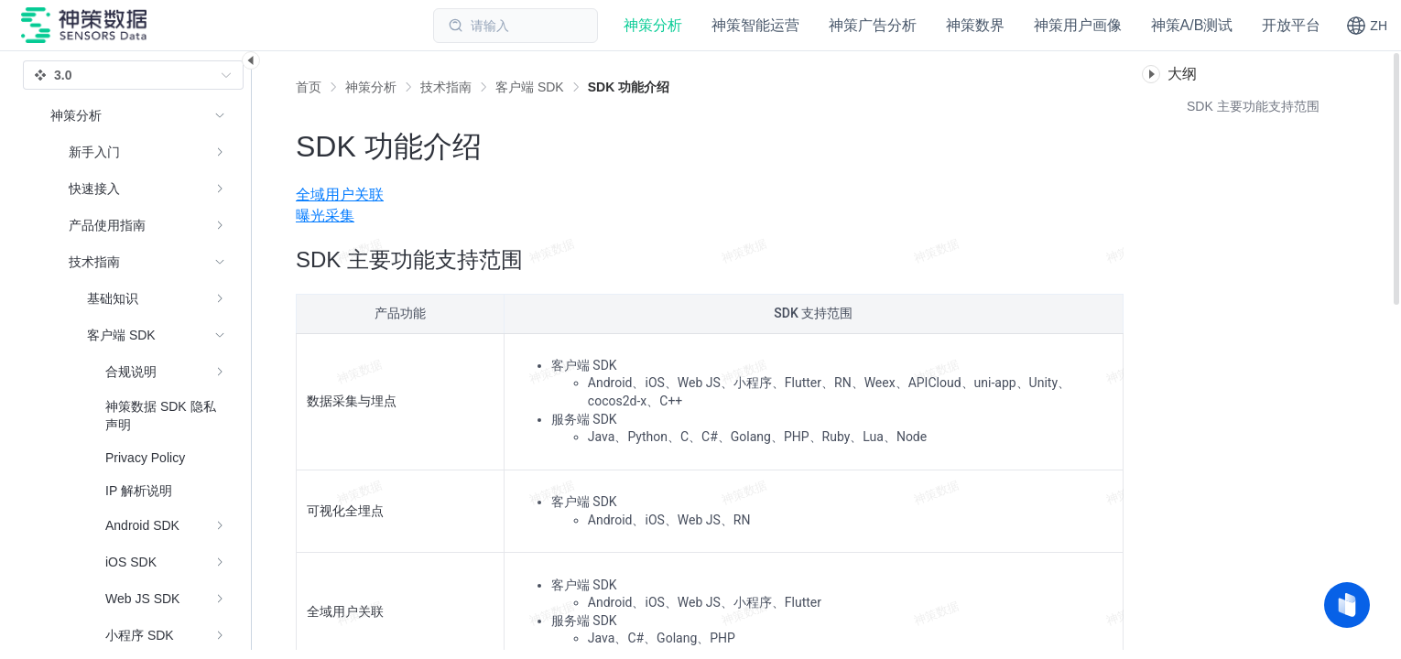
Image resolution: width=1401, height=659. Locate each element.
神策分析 (370, 87)
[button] (1366, 26)
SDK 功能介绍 (628, 87)
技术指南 (446, 87)
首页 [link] (308, 87)
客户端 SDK (529, 87)
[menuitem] (710, 195)
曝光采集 (325, 215)
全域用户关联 (340, 194)
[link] (370, 87)
